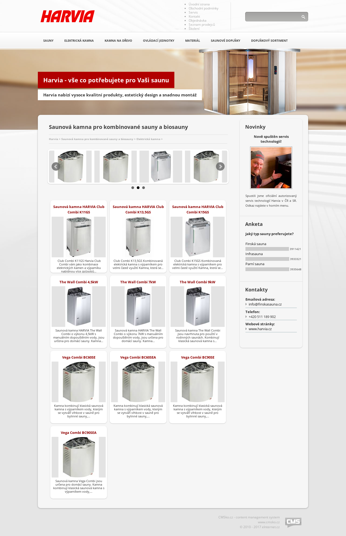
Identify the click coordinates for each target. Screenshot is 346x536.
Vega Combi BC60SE (78, 357)
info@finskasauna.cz (265, 304)
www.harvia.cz (260, 328)
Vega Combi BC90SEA (79, 432)
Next (220, 166)
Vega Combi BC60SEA (138, 357)
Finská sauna (255, 243)
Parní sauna (254, 263)
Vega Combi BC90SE (197, 357)
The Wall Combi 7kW (138, 282)
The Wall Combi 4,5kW (78, 282)
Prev (56, 166)
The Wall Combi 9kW (197, 282)
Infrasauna (254, 253)
